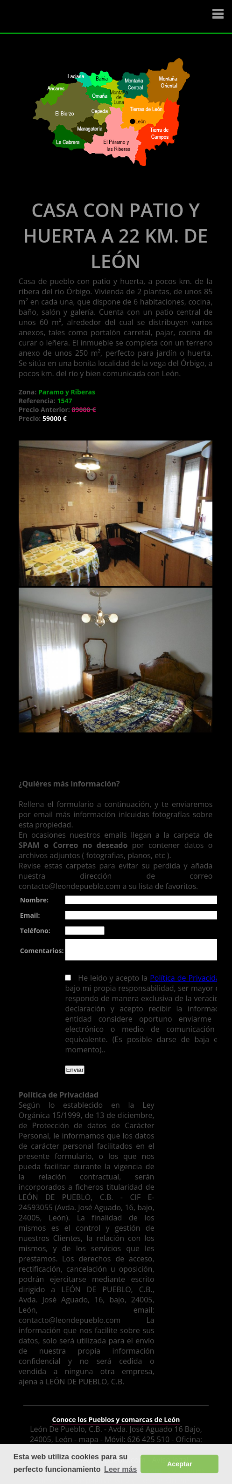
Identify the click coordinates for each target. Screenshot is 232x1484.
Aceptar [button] (179, 1464)
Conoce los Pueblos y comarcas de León (116, 1413)
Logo (63, 17)
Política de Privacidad (185, 982)
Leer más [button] (120, 1469)
